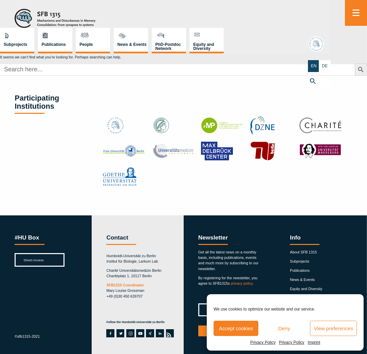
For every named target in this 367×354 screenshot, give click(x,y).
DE (361, 66)
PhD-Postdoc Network (278, 18)
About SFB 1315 (303, 252)
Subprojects (125, 16)
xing (149, 333)
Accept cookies (236, 328)
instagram (130, 333)
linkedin (159, 333)
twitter (120, 333)
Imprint (314, 342)
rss (169, 333)
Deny (284, 328)
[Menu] (356, 13)
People (196, 16)
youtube (140, 333)
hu (356, 45)
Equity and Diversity (314, 18)
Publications (164, 16)
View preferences (333, 328)
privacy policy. (242, 283)
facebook (110, 333)
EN (350, 66)
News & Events (242, 16)
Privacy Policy (263, 342)
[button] (356, 80)
